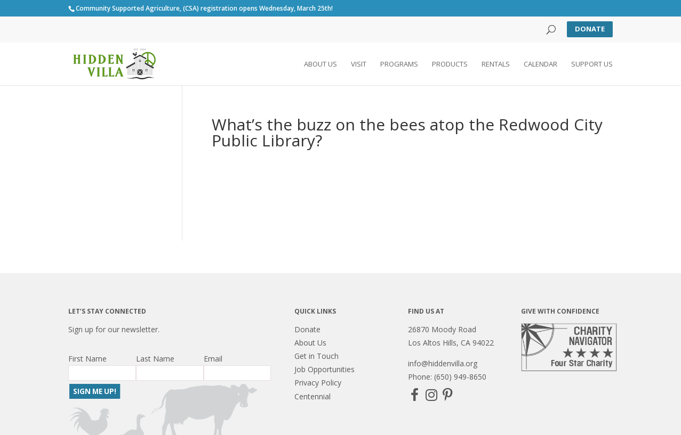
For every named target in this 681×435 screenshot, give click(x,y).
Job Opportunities (324, 369)
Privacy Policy (317, 382)
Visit (358, 64)
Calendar (540, 64)
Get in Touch (316, 356)
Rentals (496, 64)
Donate (590, 29)
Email (213, 359)
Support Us (592, 64)
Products (450, 64)
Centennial (312, 396)
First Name (87, 359)
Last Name (155, 359)
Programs (399, 64)
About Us (320, 64)
